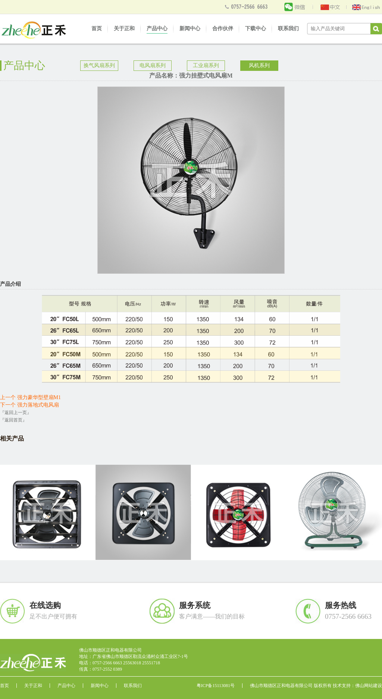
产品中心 (157, 28)
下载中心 (255, 28)
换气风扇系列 (99, 65)
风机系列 (259, 65)
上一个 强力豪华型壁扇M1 (30, 397)
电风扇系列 (153, 65)
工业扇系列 (206, 65)
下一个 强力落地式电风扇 (29, 405)
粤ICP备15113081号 (216, 685)
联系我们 (288, 28)
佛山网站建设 (368, 685)
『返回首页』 (13, 420)
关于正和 (124, 28)
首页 (96, 28)
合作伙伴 (222, 28)
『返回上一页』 (15, 412)
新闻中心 (189, 28)
